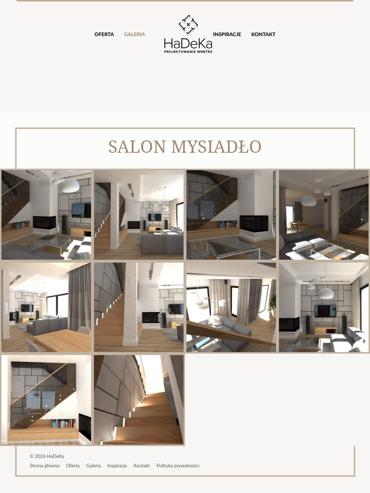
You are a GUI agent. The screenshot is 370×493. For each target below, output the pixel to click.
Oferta (104, 34)
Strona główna (44, 465)
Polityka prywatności (177, 465)
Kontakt (263, 34)
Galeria (134, 34)
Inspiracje (227, 34)
